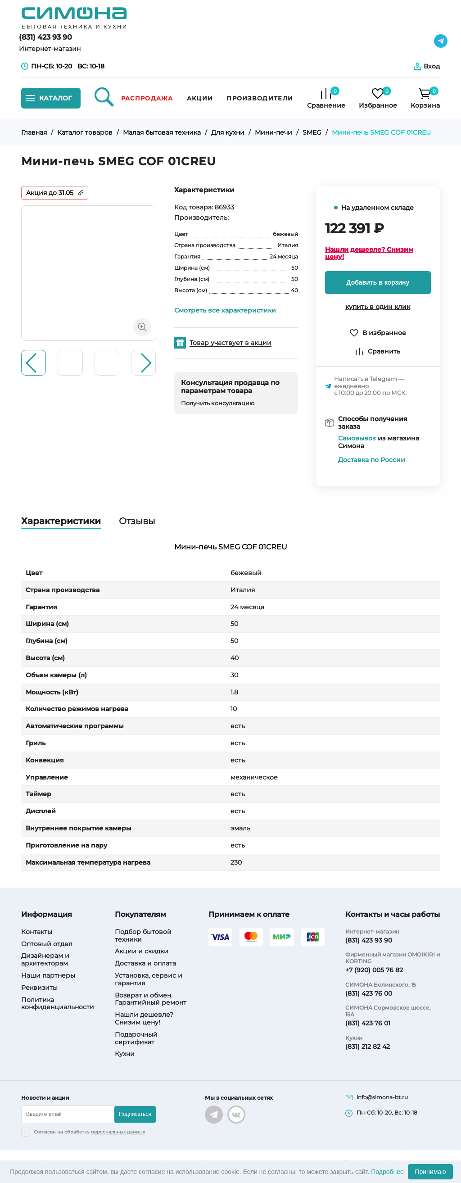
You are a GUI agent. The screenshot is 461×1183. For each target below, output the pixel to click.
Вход (432, 66)
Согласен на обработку (89, 1132)
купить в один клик (377, 307)
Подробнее (387, 1171)
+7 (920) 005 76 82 (374, 970)
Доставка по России (371, 460)
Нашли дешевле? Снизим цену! (369, 253)
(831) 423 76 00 (368, 993)
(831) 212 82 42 (367, 1046)
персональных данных (118, 1132)
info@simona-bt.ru (382, 1097)
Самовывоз (357, 438)
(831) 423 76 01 (367, 1023)
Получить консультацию (217, 403)
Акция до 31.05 (49, 193)
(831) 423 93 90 (45, 37)
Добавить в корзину (378, 282)
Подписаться (135, 1114)
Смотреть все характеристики (225, 310)
